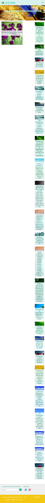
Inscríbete (8, 499)
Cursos (25, 497)
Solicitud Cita (15, 499)
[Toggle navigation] (42, 2)
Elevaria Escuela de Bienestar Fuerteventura (12, 497)
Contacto (21, 499)
